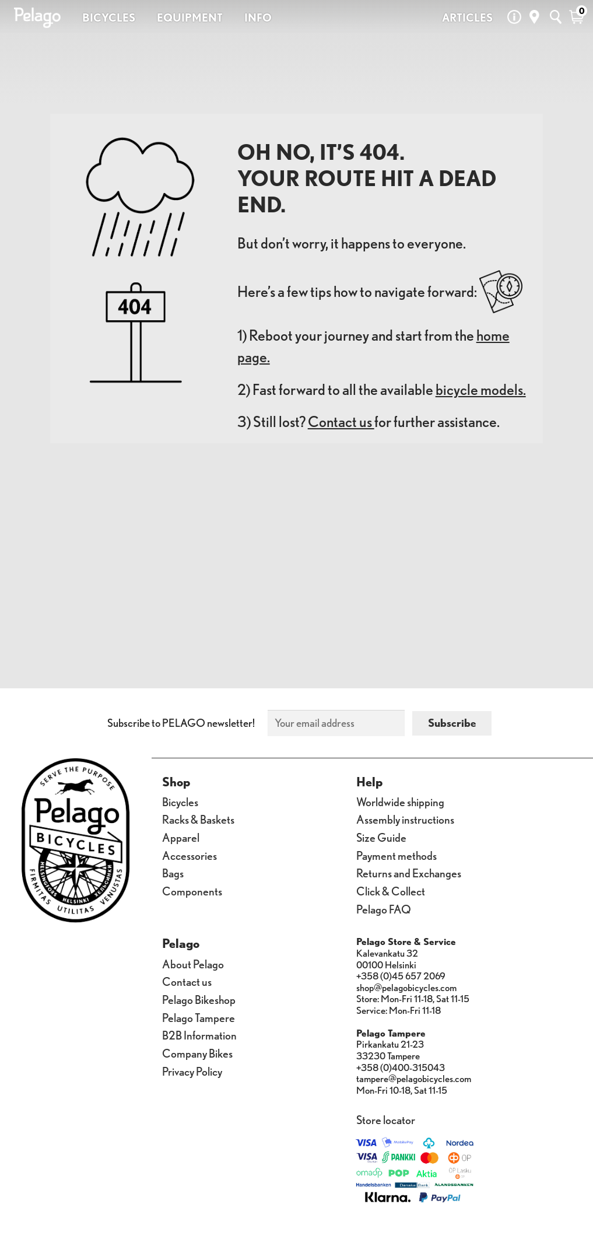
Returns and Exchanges (408, 872)
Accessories (189, 855)
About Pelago (193, 963)
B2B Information (199, 1034)
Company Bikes (197, 1052)
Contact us (341, 421)
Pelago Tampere (198, 1017)
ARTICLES (467, 17)
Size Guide (381, 837)
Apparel (180, 837)
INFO (258, 17)
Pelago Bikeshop (199, 999)
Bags (173, 872)
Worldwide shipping (400, 801)
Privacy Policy (192, 1070)
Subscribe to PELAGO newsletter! (181, 722)
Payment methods (396, 855)
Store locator (385, 1119)
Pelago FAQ (383, 908)
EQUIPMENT (190, 17)
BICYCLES (108, 17)
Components (192, 890)
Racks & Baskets (198, 818)
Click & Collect (390, 890)
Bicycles (180, 801)
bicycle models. (481, 389)
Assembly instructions (405, 818)
